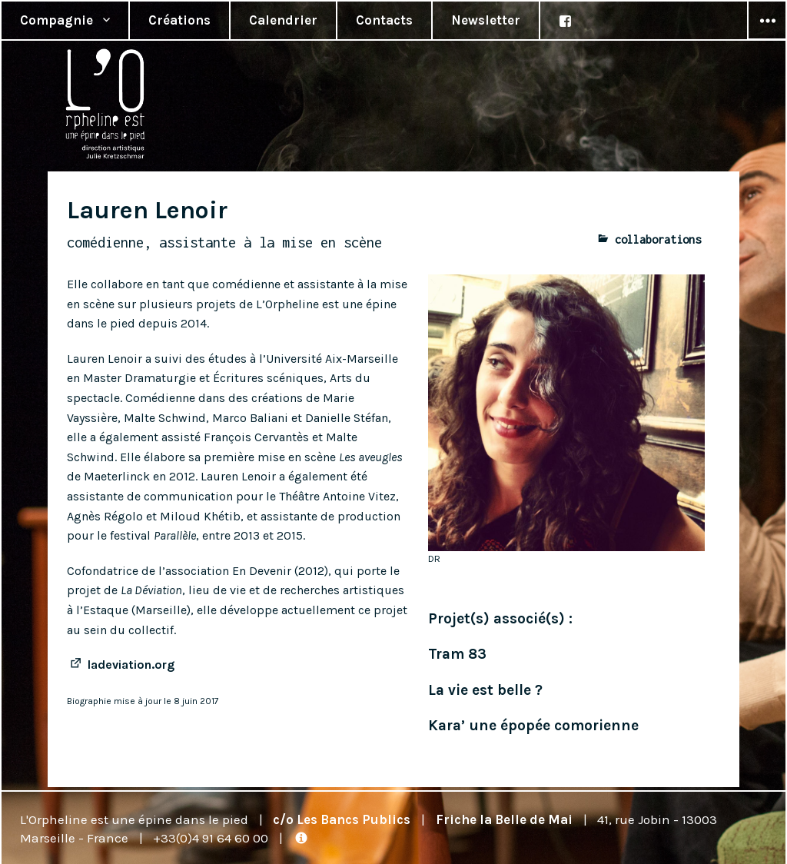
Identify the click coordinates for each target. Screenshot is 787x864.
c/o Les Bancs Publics (341, 819)
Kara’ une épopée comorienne (533, 725)
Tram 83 (457, 654)
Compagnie (56, 20)
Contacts (384, 20)
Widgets (767, 39)
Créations (179, 20)
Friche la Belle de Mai (504, 819)
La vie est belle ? (485, 690)
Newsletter (485, 20)
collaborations (658, 239)
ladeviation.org (131, 664)
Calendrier (283, 20)
